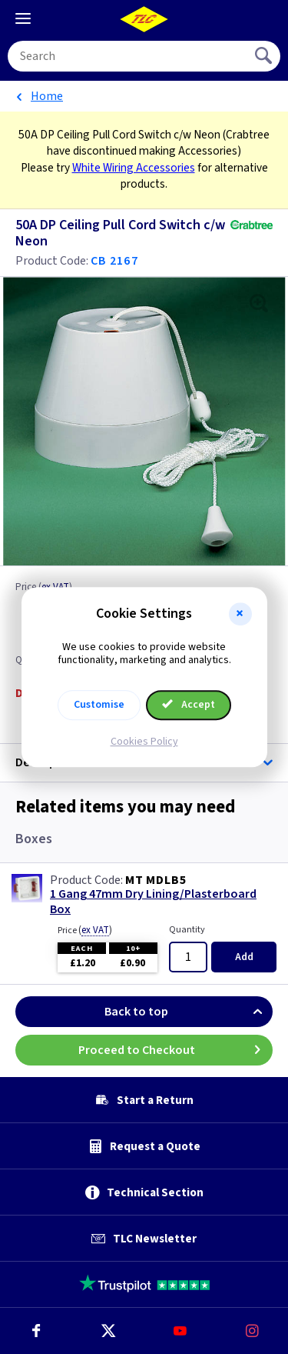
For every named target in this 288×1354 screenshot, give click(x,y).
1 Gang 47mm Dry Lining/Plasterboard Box (153, 901)
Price (85, 930)
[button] (240, 613)
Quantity (187, 929)
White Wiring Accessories (133, 167)
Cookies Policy (144, 741)
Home (47, 96)
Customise (99, 704)
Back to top (188, 1011)
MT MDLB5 (155, 880)
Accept (189, 704)
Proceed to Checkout (175, 1050)
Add (244, 957)
